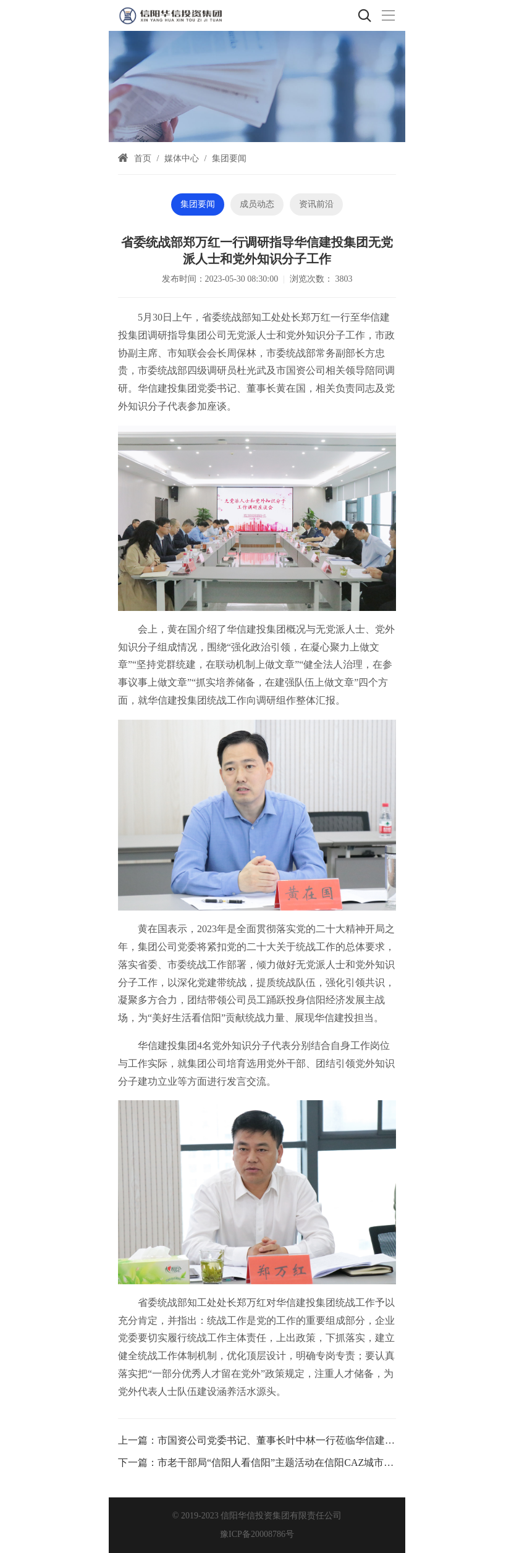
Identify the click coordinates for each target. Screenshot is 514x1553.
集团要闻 (229, 158)
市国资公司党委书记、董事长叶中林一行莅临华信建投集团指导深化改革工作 (326, 1440)
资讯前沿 (316, 204)
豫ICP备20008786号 (257, 1534)
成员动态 (257, 204)
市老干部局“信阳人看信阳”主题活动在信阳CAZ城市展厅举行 (290, 1462)
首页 (142, 158)
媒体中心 (181, 158)
